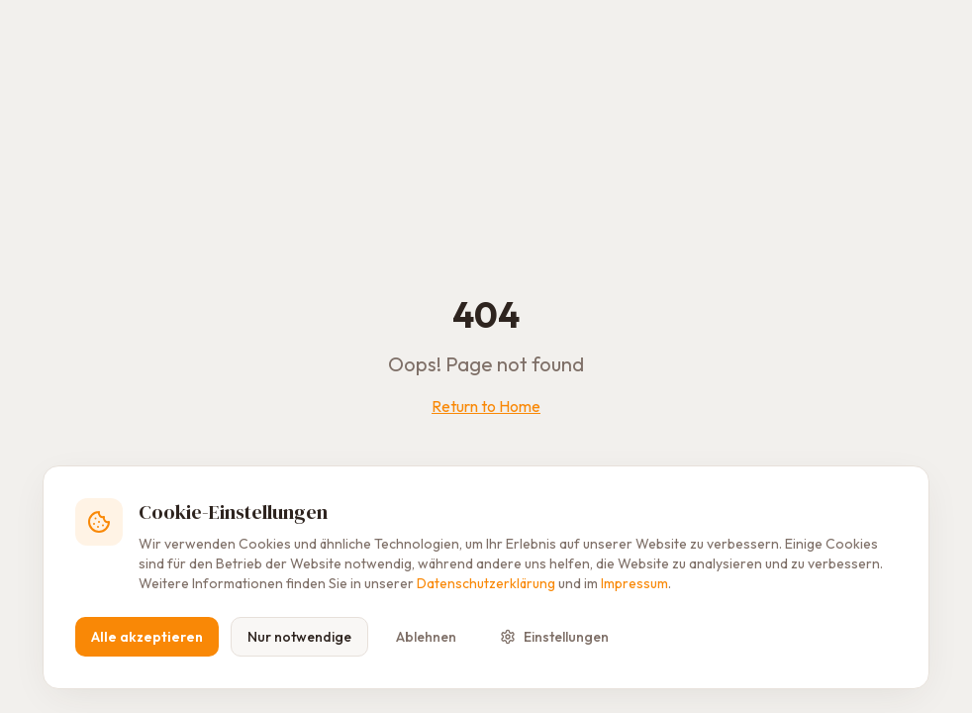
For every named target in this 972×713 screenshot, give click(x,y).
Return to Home (486, 406)
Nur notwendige (299, 637)
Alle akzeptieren (147, 637)
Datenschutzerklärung (486, 583)
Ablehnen (426, 637)
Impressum (634, 583)
